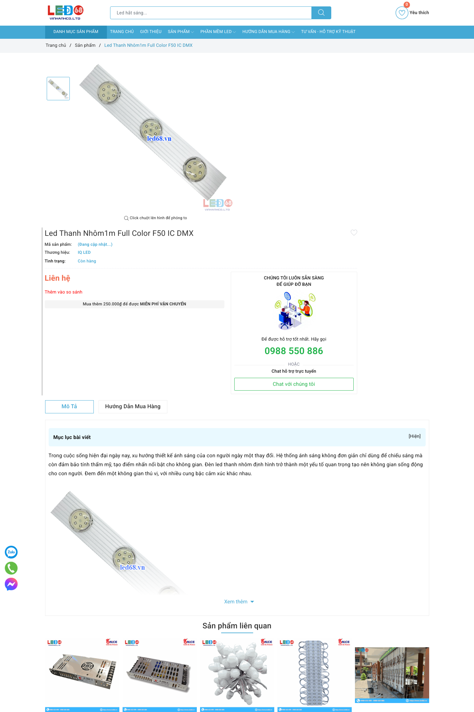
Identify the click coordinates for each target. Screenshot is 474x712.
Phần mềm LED (218, 32)
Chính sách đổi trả (129, 650)
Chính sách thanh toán (133, 631)
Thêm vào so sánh (259, 119)
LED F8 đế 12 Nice (218, 551)
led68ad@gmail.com (260, 694)
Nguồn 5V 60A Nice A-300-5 (74, 551)
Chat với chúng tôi (392, 211)
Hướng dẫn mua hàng (268, 32)
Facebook (183, 594)
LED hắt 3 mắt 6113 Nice (302, 551)
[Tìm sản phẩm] (211, 12)
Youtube (253, 594)
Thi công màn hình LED (378, 551)
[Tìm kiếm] (321, 12)
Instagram (290, 594)
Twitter (219, 594)
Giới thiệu (151, 31)
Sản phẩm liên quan (237, 458)
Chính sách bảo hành (131, 659)
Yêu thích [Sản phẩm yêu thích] (412, 12)
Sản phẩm (181, 32)
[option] (155, 134)
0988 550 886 (391, 178)
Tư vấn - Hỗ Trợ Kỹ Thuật (328, 31)
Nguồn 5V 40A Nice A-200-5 (151, 551)
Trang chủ (122, 31)
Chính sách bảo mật (130, 668)
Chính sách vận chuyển (133, 640)
